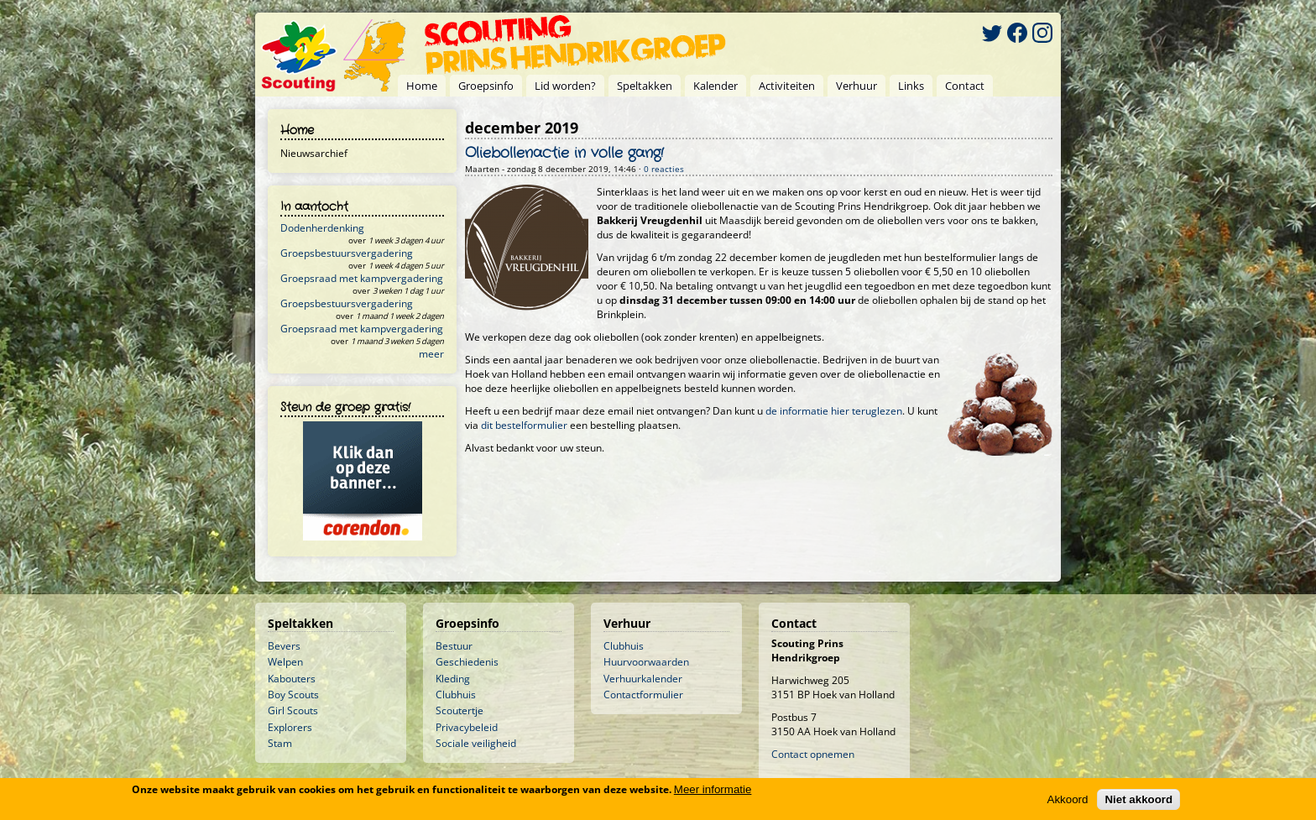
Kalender (715, 85)
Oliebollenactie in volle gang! (564, 154)
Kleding (453, 678)
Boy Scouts (293, 694)
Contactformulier (643, 694)
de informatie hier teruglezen (833, 411)
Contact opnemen (812, 754)
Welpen (285, 662)
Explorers (290, 727)
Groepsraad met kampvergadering (361, 278)
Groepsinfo (486, 85)
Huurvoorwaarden (646, 662)
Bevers (284, 646)
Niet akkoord (1138, 799)
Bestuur (454, 646)
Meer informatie (713, 789)
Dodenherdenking (322, 228)
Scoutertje (459, 710)
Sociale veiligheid (476, 743)
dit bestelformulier (524, 425)
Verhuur (856, 85)
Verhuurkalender (642, 678)
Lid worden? (565, 85)
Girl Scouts (293, 710)
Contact (964, 85)
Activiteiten (787, 85)
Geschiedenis (467, 662)
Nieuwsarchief (313, 153)
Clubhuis (456, 694)
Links (911, 85)
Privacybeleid (467, 727)
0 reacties (664, 169)
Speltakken (644, 85)
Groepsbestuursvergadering (346, 253)
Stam (280, 743)
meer (431, 354)
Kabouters (292, 678)
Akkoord (1068, 799)
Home (421, 85)
